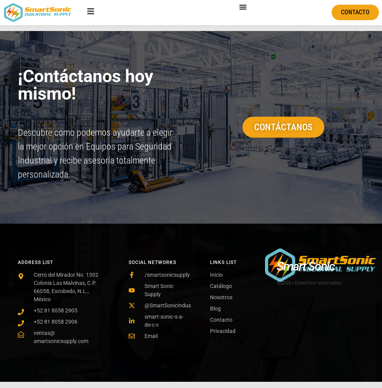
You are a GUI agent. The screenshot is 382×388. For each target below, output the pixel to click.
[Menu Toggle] (243, 7)
